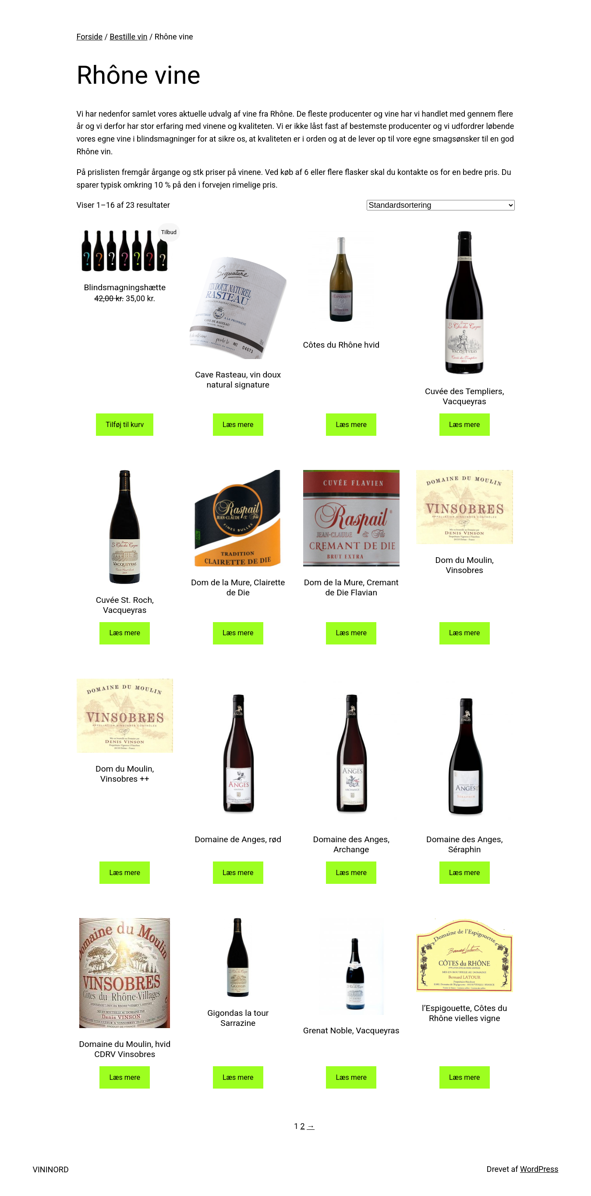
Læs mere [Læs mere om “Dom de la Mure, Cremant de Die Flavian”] (351, 633)
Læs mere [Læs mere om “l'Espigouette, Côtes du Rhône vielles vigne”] (464, 1077)
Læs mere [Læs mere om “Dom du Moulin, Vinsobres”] (464, 633)
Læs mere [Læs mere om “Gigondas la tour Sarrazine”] (238, 1077)
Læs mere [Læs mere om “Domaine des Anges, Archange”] (351, 873)
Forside (90, 36)
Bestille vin (128, 36)
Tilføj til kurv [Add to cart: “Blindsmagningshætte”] (125, 424)
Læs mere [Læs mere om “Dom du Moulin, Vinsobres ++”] (124, 873)
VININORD (51, 1169)
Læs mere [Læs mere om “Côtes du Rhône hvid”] (351, 424)
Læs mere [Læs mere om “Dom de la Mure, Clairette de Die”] (238, 633)
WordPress (539, 1169)
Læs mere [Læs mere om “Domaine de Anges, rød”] (238, 873)
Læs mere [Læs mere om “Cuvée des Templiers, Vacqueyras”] (464, 424)
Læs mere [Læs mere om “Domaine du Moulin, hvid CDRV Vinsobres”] (124, 1077)
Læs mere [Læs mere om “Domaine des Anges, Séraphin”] (464, 873)
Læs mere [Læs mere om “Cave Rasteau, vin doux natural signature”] (238, 424)
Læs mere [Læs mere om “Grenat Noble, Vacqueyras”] (351, 1077)
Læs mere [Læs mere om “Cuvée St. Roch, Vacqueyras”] (124, 633)
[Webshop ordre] (441, 205)
